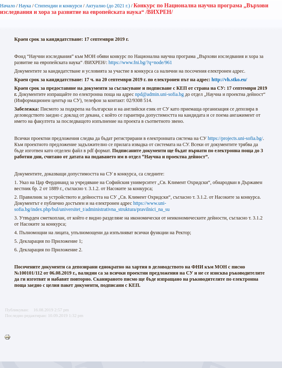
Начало (7, 6)
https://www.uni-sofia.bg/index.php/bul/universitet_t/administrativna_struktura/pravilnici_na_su (92, 206)
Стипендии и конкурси (58, 6)
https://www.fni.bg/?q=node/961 (140, 62)
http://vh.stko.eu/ (229, 79)
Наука (25, 6)
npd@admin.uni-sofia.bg (159, 94)
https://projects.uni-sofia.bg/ (235, 138)
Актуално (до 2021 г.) (108, 6)
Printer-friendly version (9, 337)
